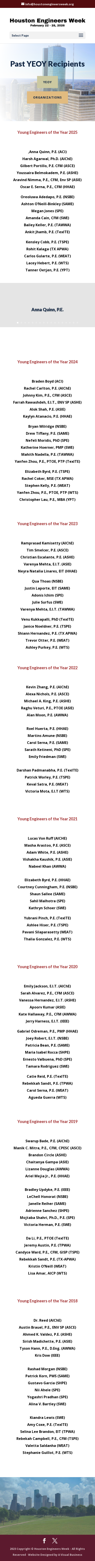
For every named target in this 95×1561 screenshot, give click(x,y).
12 (58, 322)
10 (51, 322)
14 (66, 322)
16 (73, 322)
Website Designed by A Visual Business (55, 1555)
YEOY (47, 82)
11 (55, 322)
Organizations (47, 97)
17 (77, 322)
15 (70, 322)
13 (62, 322)
